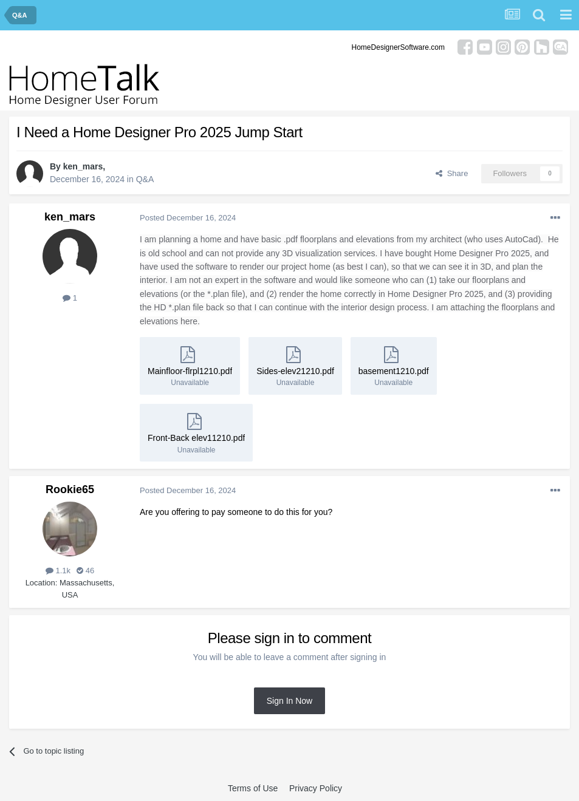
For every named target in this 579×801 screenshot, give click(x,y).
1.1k (58, 570)
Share (452, 173)
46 (85, 570)
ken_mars (83, 166)
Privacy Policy (315, 788)
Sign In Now (289, 701)
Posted (188, 217)
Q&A (145, 179)
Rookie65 (70, 489)
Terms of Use (253, 788)
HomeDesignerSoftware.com (398, 47)
